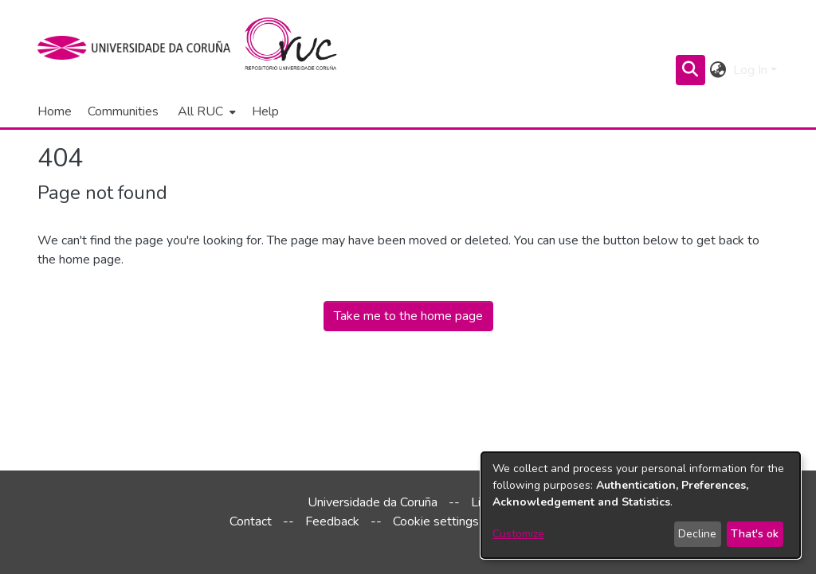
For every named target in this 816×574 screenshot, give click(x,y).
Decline (697, 533)
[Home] (300, 48)
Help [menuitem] (265, 111)
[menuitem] (205, 111)
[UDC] (139, 48)
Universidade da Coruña (372, 502)
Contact (251, 521)
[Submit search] (690, 70)
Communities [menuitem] (123, 111)
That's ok (755, 533)
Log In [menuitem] (750, 70)
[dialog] (640, 505)
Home (54, 111)
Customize (518, 533)
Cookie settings (436, 521)
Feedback (332, 521)
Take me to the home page (408, 316)
